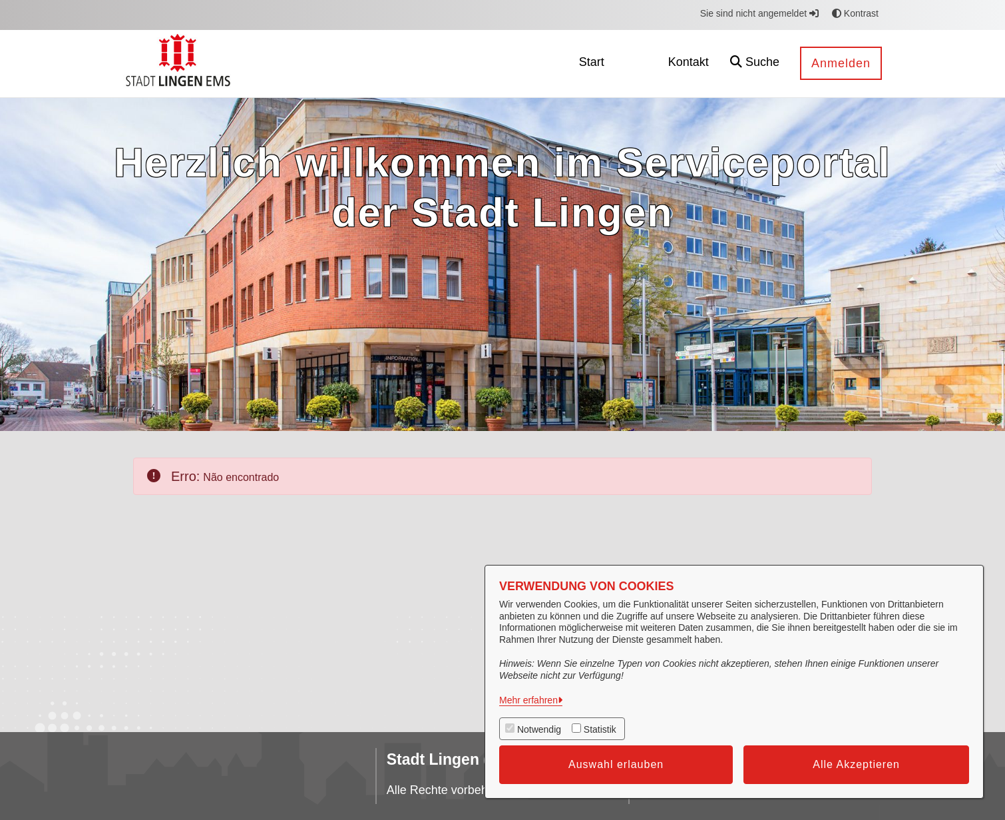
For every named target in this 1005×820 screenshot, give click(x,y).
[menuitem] (591, 63)
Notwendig (539, 729)
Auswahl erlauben (616, 764)
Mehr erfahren (528, 700)
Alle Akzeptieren (856, 764)
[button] (754, 63)
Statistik (600, 729)
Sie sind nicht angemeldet (759, 13)
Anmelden (841, 63)
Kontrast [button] (855, 13)
